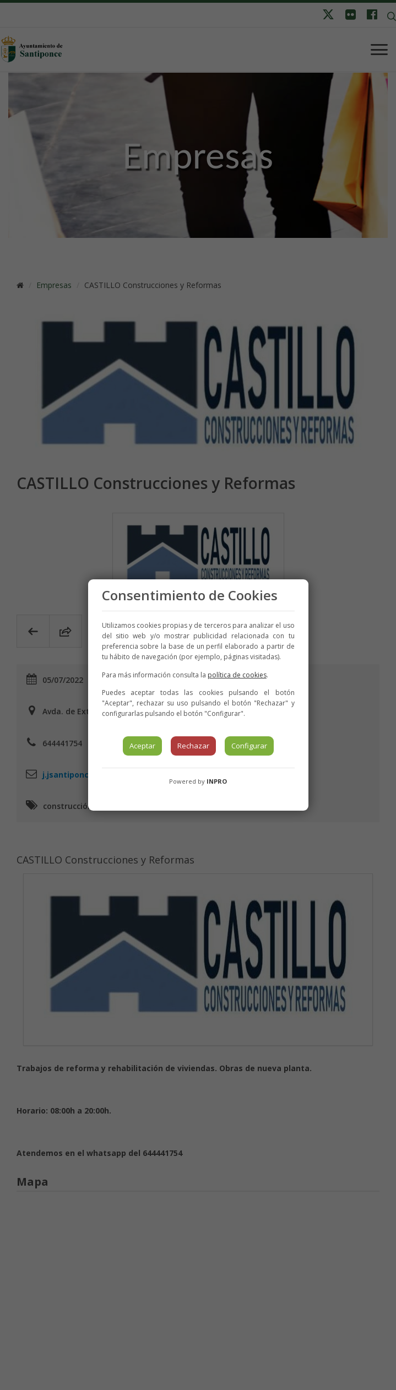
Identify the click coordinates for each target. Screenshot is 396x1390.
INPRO (217, 781)
